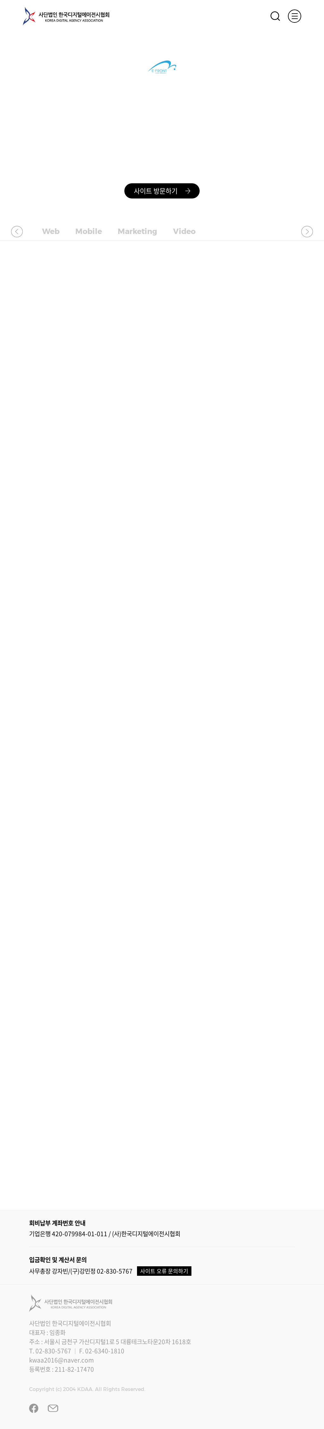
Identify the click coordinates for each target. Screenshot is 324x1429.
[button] (17, 231)
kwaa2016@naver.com (61, 1360)
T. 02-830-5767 (50, 1350)
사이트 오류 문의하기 (164, 1271)
